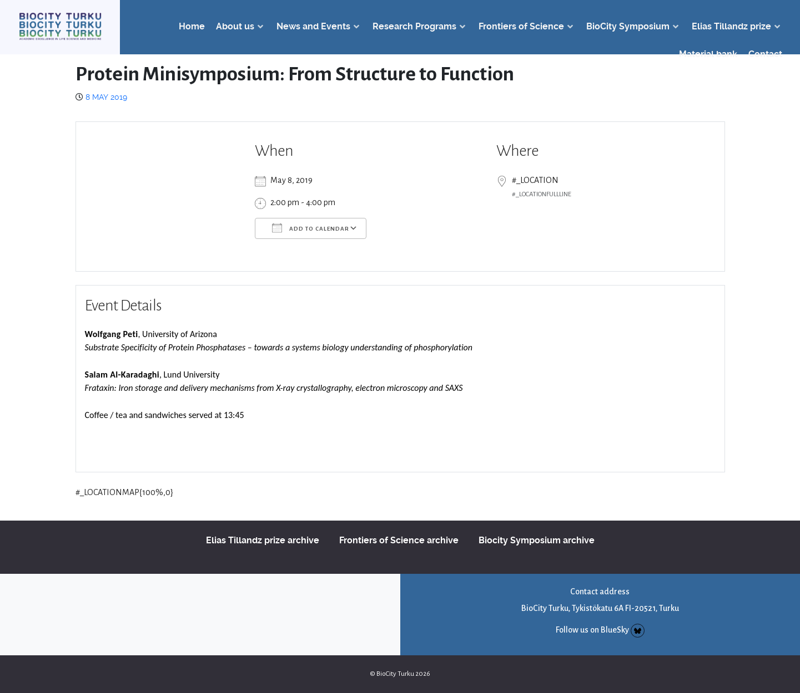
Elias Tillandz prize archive (262, 540)
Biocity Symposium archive (537, 540)
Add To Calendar (310, 228)
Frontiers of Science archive (399, 540)
